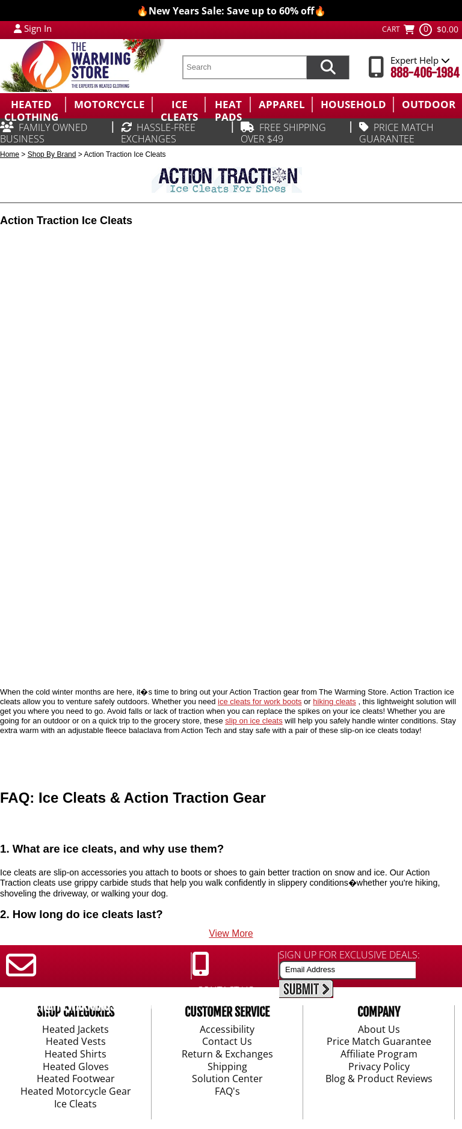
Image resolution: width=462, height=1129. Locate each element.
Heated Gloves (76, 1067)
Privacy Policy (379, 1067)
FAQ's (227, 1092)
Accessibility (227, 1030)
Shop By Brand (52, 154)
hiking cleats (334, 701)
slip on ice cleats (253, 720)
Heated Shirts (75, 1054)
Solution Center (227, 1080)
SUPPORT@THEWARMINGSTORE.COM (82, 1006)
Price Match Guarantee (379, 1042)
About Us (379, 1030)
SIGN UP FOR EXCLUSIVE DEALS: (349, 954)
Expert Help (420, 60)
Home (9, 154)
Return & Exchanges (227, 1054)
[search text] (244, 67)
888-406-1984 (425, 73)
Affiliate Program (378, 1054)
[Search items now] (328, 67)
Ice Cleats (75, 1104)
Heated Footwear (76, 1080)
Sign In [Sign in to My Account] (38, 28)
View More (231, 933)
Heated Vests (76, 1042)
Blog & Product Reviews (379, 1080)
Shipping (227, 1067)
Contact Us (227, 1042)
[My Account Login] (18, 28)
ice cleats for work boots (259, 701)
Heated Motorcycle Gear (75, 1092)
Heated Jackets (75, 1030)
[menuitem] (32, 104)
